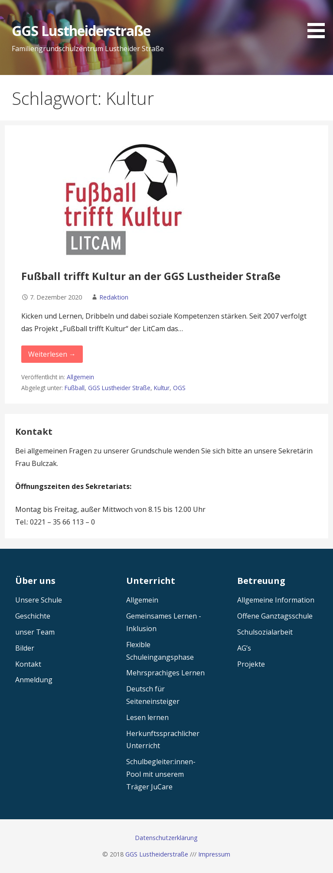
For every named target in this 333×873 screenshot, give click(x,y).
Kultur (162, 388)
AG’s (244, 648)
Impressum (214, 854)
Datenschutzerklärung (166, 838)
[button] (319, 20)
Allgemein (80, 377)
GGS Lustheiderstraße (81, 30)
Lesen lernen (147, 717)
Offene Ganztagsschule (275, 616)
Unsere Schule (38, 600)
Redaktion (113, 297)
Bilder (24, 648)
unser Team (35, 632)
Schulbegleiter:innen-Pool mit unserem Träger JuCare (161, 774)
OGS (179, 388)
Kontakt (28, 664)
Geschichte (32, 616)
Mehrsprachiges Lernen (165, 673)
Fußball (75, 388)
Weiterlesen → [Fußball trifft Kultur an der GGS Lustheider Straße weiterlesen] (52, 354)
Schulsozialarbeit (265, 632)
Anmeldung (33, 679)
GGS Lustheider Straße (119, 388)
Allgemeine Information (275, 600)
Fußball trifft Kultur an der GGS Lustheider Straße (151, 276)
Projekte (251, 664)
